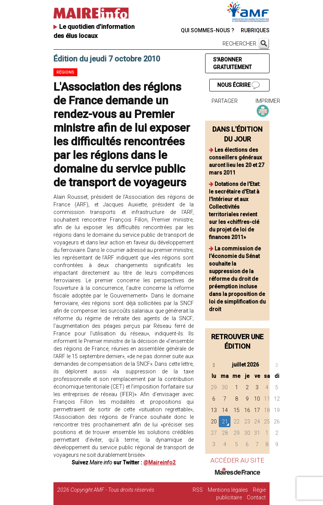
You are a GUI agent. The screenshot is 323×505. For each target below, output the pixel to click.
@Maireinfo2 (159, 462)
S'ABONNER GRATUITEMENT (232, 63)
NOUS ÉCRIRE (238, 85)
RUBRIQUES (255, 30)
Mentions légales (228, 490)
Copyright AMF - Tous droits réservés (112, 490)
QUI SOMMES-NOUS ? (207, 30)
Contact (256, 497)
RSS (198, 490)
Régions (65, 72)
